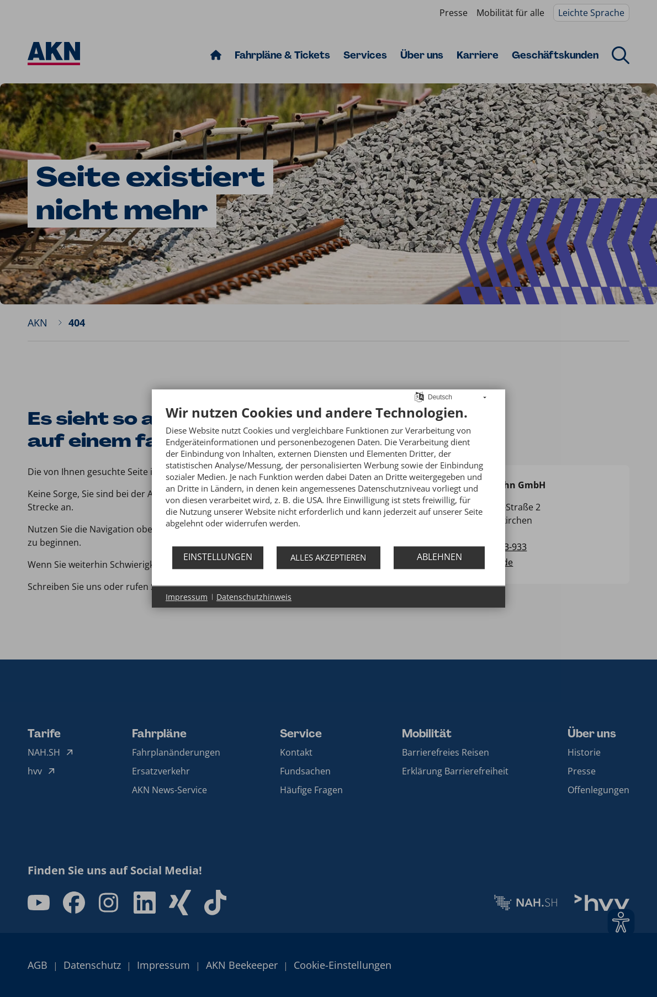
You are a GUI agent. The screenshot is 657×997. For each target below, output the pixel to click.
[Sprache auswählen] (419, 396)
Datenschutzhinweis (254, 597)
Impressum (187, 597)
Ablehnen (439, 557)
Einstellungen (217, 557)
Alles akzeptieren (328, 557)
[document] (328, 475)
